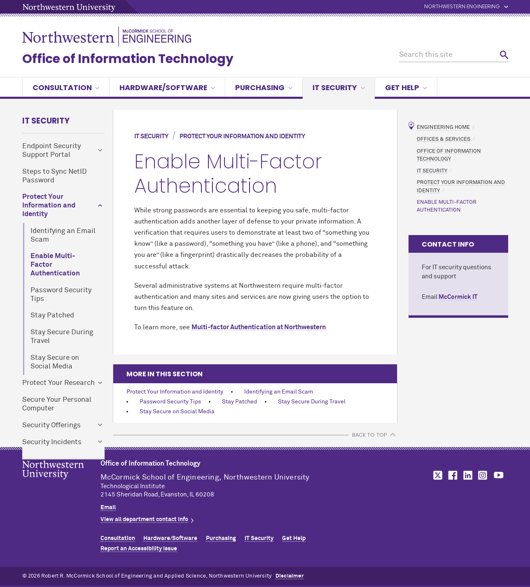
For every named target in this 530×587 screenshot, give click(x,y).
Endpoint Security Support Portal (51, 150)
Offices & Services (443, 139)
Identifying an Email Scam (63, 235)
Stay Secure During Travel (61, 337)
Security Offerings (51, 425)
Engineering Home (443, 127)
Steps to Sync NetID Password (54, 176)
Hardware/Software (167, 87)
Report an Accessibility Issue (138, 549)
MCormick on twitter (436, 475)
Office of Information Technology (127, 59)
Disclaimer (290, 576)
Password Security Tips (60, 295)
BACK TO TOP (369, 434)
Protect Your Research (58, 383)
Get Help (406, 87)
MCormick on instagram (483, 475)
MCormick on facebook (452, 475)
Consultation (66, 87)
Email (108, 507)
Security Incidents (52, 442)
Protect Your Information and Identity (48, 205)
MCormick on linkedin (467, 475)
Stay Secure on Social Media (54, 362)
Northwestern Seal (61, 482)
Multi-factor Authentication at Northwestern (258, 327)
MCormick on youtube (499, 475)
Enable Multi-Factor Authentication (55, 265)
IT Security (339, 87)
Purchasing (263, 87)
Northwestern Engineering (462, 6)
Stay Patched (52, 315)
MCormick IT (458, 297)
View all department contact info (144, 519)
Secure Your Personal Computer (56, 404)
